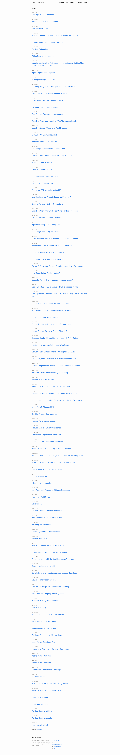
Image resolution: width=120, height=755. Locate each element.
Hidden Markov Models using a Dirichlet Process (51, 449)
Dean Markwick (38, 2)
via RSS (39, 729)
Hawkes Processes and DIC (43, 379)
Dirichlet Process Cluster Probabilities (47, 511)
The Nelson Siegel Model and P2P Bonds (48, 435)
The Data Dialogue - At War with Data (47, 635)
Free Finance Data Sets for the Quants (47, 114)
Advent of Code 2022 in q (42, 162)
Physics (86, 2)
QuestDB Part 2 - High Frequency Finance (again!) (52, 280)
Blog (67, 2)
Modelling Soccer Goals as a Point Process (49, 128)
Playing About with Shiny (42, 711)
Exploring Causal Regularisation (45, 107)
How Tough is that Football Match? (46, 273)
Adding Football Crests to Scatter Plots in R (49, 331)
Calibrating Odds (38, 504)
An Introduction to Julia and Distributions (48, 614)
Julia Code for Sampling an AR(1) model (48, 594)
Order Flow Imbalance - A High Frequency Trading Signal (55, 238)
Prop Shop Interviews (40, 704)
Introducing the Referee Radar (44, 628)
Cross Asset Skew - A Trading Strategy (47, 100)
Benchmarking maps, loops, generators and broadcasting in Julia (58, 455)
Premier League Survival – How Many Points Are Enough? (55, 35)
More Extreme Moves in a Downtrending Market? (52, 156)
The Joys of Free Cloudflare (43, 15)
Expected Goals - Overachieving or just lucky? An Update (55, 338)
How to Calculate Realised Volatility (46, 218)
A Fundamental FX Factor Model (45, 21)
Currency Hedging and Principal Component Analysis (53, 86)
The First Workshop (40, 697)
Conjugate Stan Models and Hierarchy (47, 442)
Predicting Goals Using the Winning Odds (49, 232)
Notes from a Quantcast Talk (43, 642)
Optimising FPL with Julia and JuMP (46, 190)
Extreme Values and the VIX (43, 566)
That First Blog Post (40, 725)
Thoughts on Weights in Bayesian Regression (50, 649)
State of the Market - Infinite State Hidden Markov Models (55, 393)
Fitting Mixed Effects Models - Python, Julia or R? (52, 245)
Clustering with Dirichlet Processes (46, 531)
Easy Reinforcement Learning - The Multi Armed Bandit (54, 121)
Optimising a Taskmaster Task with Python (49, 259)
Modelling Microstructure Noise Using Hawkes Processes (55, 211)
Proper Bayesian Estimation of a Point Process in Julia (54, 359)
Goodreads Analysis (40, 476)
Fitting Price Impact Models (43, 56)
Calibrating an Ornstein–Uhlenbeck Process (49, 93)
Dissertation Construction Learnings (46, 670)
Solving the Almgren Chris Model (45, 80)
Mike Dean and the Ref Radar (44, 621)
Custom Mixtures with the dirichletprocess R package (53, 559)
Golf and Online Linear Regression (46, 176)
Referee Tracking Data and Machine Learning (50, 587)
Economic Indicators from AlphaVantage (48, 252)
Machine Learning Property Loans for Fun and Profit (53, 197)
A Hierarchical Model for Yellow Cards (47, 518)
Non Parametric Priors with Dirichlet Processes (51, 490)
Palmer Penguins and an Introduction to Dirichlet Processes (56, 366)
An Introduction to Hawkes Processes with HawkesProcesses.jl (57, 400)
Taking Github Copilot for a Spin (45, 183)
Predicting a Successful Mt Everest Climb (48, 149)
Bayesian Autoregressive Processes (46, 601)
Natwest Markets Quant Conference (46, 428)
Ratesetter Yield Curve (41, 497)
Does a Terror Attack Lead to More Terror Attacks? (52, 324)
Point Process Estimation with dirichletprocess (50, 552)
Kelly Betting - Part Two (41, 656)
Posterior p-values (39, 677)
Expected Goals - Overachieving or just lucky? (50, 373)
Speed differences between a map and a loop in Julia (53, 462)
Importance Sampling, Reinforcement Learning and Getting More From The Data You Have (58, 64)
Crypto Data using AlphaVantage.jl (46, 317)
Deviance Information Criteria (43, 580)
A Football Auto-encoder (41, 483)
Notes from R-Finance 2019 (43, 407)
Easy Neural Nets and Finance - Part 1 (47, 42)
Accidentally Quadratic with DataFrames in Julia (51, 310)
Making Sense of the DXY (42, 28)
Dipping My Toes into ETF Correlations (47, 204)
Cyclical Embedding (40, 49)
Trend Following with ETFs (42, 169)
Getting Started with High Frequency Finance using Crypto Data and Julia (59, 295)
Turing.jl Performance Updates (44, 421)
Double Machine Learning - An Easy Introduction (51, 303)
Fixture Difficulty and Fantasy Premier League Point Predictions (57, 266)
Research (72, 2)
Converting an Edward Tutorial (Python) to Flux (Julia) (53, 352)
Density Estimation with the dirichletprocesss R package (54, 573)
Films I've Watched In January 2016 (46, 690)
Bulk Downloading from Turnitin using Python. (50, 683)
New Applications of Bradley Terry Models (48, 545)
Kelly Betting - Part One (41, 663)
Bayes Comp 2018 (39, 538)
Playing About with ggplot (42, 718)
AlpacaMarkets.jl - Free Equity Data (46, 225)
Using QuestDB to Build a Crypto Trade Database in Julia (55, 287)
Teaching (79, 2)
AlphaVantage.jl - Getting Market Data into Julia (51, 386)
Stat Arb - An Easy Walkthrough (44, 135)
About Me (61, 2)
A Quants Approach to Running (44, 142)
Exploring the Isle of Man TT (43, 525)
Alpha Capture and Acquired (43, 73)
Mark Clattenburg (39, 607)
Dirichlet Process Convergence (44, 414)
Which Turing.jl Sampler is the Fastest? (48, 469)
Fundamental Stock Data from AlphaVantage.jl (50, 345)
